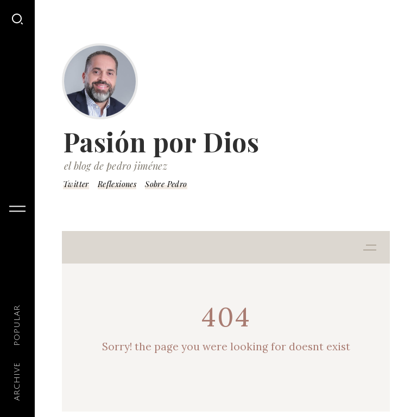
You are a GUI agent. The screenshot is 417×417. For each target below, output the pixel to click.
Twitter (76, 184)
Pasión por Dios (161, 141)
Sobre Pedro (166, 184)
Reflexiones (117, 184)
